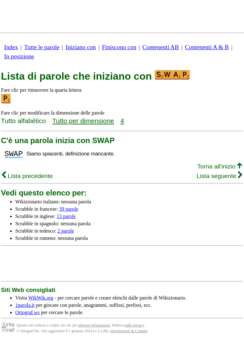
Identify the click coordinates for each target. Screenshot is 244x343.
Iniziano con (80, 47)
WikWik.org (40, 299)
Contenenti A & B (207, 47)
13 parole (66, 218)
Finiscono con (119, 47)
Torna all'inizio (219, 168)
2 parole (66, 232)
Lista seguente (219, 178)
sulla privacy (134, 327)
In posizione (19, 56)
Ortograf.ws (27, 314)
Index (11, 47)
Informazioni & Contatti (128, 333)
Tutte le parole (41, 47)
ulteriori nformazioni (94, 327)
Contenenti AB (160, 47)
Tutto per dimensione (83, 120)
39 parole (68, 211)
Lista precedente (27, 178)
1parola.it (25, 307)
